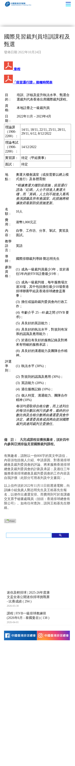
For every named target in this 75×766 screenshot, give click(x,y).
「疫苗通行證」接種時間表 (28, 82)
